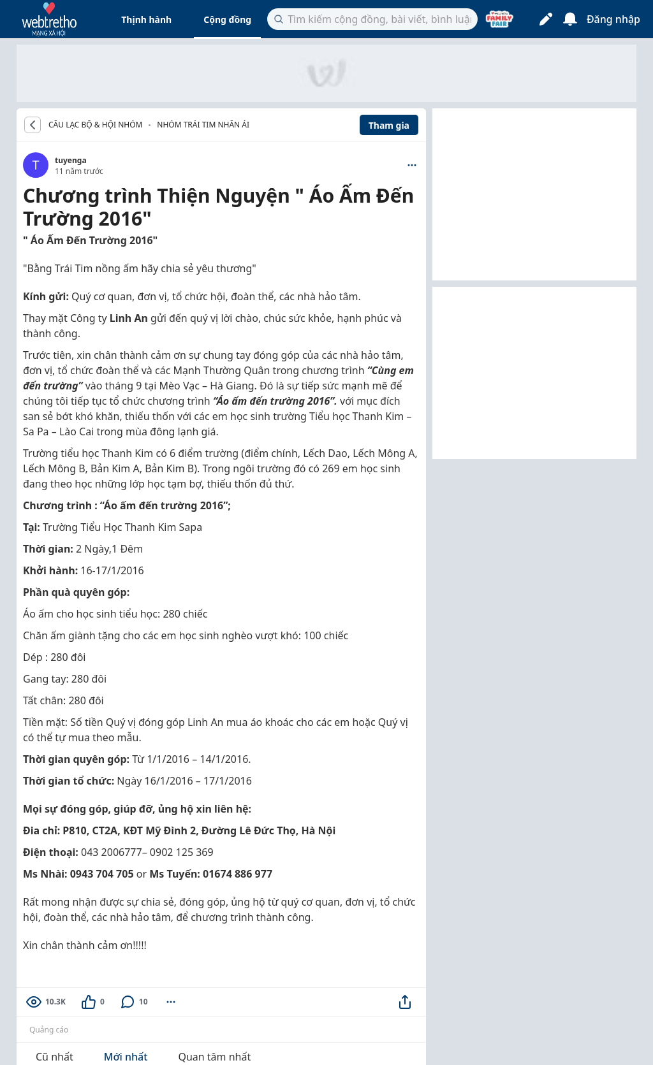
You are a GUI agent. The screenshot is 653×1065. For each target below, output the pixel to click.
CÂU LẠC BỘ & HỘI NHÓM (95, 125)
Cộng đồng (227, 19)
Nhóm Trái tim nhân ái (203, 124)
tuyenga (71, 160)
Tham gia (389, 125)
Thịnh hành (146, 19)
